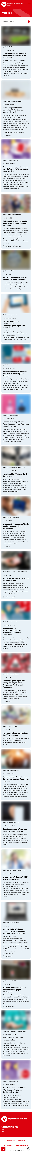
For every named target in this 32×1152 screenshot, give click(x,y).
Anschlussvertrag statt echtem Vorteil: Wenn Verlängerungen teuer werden (15, 169)
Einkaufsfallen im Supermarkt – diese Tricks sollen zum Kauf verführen (15, 223)
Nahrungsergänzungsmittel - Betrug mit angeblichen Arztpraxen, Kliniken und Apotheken (14, 683)
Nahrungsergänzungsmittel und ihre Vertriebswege (15, 734)
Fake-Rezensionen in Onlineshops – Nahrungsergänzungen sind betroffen (14, 324)
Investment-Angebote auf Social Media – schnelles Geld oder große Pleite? (16, 526)
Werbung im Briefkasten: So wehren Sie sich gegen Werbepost (14, 989)
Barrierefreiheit (8, 1145)
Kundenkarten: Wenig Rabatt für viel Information (16, 579)
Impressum (21, 1141)
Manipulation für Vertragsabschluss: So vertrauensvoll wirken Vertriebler (12, 631)
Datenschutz (11, 1141)
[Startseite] (12, 4)
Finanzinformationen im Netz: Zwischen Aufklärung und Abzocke (15, 373)
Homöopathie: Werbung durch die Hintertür (15, 475)
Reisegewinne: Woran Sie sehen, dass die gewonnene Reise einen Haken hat (16, 779)
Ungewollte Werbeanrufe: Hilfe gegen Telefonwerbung (15, 878)
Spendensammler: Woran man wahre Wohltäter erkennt (15, 830)
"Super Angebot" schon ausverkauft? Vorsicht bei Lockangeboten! (13, 110)
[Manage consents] (28, 1148)
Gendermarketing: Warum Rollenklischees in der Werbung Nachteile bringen (16, 424)
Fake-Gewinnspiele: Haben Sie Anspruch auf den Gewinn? (15, 278)
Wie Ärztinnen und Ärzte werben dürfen (13, 1039)
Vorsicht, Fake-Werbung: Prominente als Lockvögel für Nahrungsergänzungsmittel (15, 931)
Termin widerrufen (22, 1145)
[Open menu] (3, 1149)
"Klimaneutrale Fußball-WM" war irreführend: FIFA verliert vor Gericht (15, 55)
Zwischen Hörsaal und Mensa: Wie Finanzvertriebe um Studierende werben (15, 1090)
